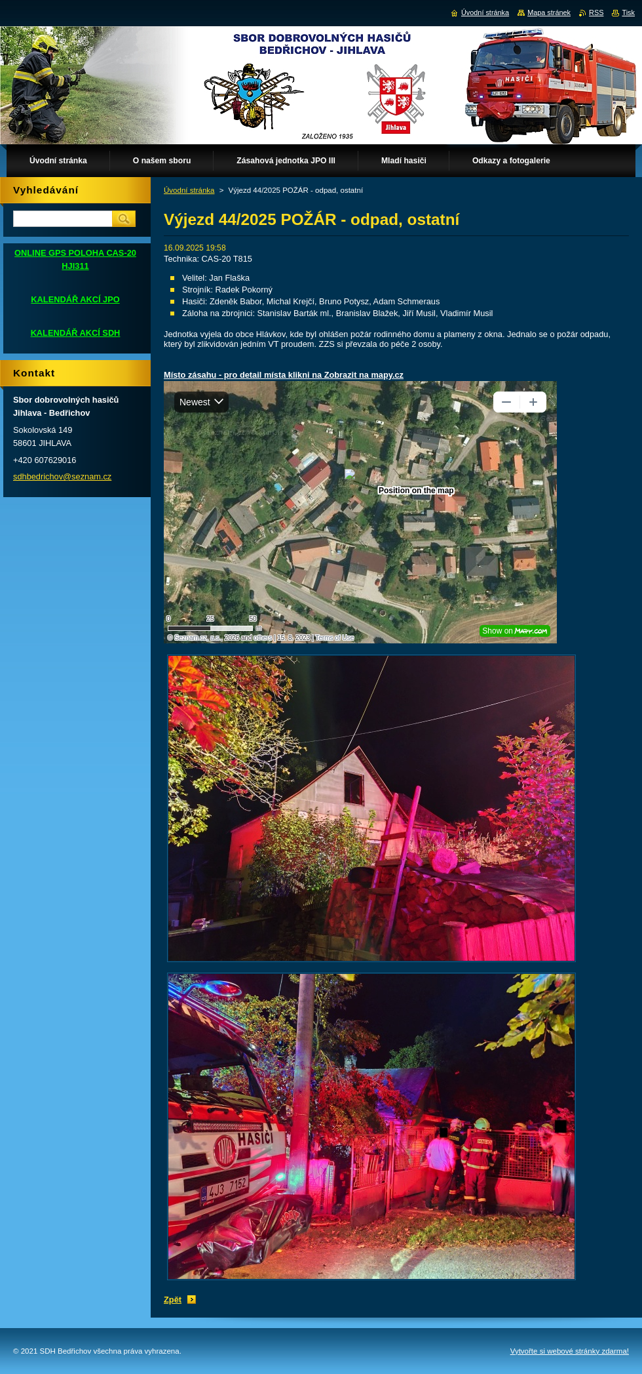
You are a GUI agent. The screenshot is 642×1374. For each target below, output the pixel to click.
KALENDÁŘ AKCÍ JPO (75, 299)
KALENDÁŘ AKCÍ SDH (76, 333)
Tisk (628, 12)
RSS (596, 12)
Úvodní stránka (189, 190)
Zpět (172, 1299)
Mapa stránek (549, 12)
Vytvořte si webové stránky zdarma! (569, 1351)
